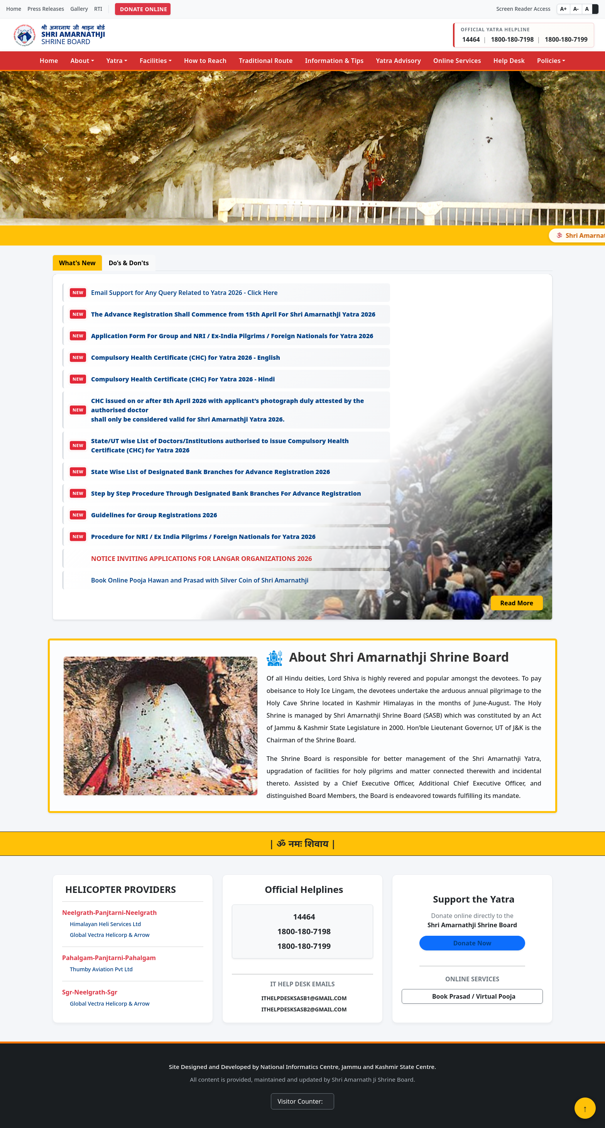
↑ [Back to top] (585, 1108)
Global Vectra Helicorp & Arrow (110, 934)
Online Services (457, 60)
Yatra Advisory (398, 60)
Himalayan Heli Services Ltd (105, 924)
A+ (563, 8)
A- (576, 8)
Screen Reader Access (523, 8)
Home (13, 8)
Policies (549, 60)
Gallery (79, 8)
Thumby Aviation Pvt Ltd (101, 969)
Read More (516, 603)
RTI (98, 8)
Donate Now (472, 943)
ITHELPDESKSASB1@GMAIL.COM (303, 998)
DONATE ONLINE (143, 9)
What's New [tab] (77, 263)
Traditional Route (265, 60)
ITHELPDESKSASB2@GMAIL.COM (303, 1009)
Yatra (114, 60)
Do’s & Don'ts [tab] (129, 263)
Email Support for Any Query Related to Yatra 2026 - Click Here (174, 292)
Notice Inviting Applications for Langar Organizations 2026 (201, 558)
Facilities (153, 60)
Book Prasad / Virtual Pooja (473, 996)
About (80, 60)
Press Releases (45, 8)
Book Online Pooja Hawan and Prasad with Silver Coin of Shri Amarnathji (200, 580)
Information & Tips (334, 60)
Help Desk (509, 60)
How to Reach (205, 60)
